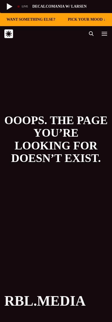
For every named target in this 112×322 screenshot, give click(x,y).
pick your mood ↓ (86, 19)
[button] (104, 33)
